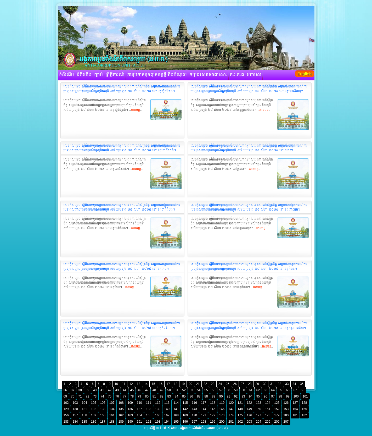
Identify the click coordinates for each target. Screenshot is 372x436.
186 (93, 421)
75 (109, 396)
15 (153, 384)
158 (84, 415)
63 (265, 390)
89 (213, 396)
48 (154, 390)
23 (212, 384)
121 (240, 403)
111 (148, 403)
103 (75, 403)
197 (194, 421)
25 (227, 384)
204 (258, 421)
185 (84, 421)
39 (87, 390)
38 (80, 390)
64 (273, 390)
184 (75, 421)
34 (294, 384)
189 (121, 421)
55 (206, 390)
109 (130, 403)
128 (304, 403)
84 (176, 396)
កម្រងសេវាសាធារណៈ (208, 75)
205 (267, 421)
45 (132, 390)
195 (176, 421)
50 (169, 390)
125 (276, 403)
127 (295, 403)
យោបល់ (254, 75)
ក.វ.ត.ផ (237, 75)
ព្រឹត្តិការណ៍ (115, 75)
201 (231, 421)
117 (203, 403)
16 (160, 384)
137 (139, 409)
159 (93, 415)
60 (243, 390)
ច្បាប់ (98, 75)
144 (203, 409)
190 (130, 421)
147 (231, 409)
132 (93, 409)
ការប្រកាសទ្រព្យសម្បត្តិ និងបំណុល (157, 75)
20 (190, 384)
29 (257, 384)
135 (121, 409)
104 (84, 403)
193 (157, 421)
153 (286, 409)
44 (124, 390)
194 (167, 421)
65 (280, 390)
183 (66, 421)
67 (295, 390)
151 (267, 409)
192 (148, 421)
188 (112, 421)
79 (139, 396)
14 (146, 384)
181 (295, 415)
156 (66, 415)
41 (102, 390)
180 (286, 415)
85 (183, 396)
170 (194, 415)
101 (305, 396)
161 (112, 415)
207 (286, 421)
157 (75, 415)
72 (87, 396)
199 (212, 421)
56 (213, 390)
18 (175, 384)
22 (205, 384)
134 (112, 409)
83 (169, 396)
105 (93, 403)
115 (185, 403)
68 (302, 390)
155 (304, 409)
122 (249, 403)
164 (139, 415)
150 (258, 409)
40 (95, 390)
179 (276, 415)
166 (157, 415)
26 (234, 384)
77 (124, 396)
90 (221, 396)
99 (287, 396)
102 (66, 403)
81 (154, 396)
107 (112, 403)
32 (279, 384)
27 (242, 384)
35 (301, 384)
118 (212, 403)
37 (72, 390)
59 (236, 390)
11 (123, 384)
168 (176, 415)
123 (258, 403)
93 (243, 396)
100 (296, 396)
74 (102, 396)
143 (194, 409)
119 (221, 403)
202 (240, 421)
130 (75, 409)
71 (80, 396)
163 (130, 415)
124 (267, 403)
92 (236, 396)
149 (249, 409)
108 (121, 403)
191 (139, 421)
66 (287, 390)
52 (183, 390)
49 (161, 390)
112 (157, 403)
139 (157, 409)
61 (250, 390)
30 (264, 384)
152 (276, 409)
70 (72, 396)
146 (221, 409)
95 (258, 396)
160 (102, 415)
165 (148, 415)
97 (273, 396)
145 (212, 409)
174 (231, 415)
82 (161, 396)
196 (185, 421)
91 (228, 396)
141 (176, 409)
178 (267, 415)
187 (102, 421)
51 (176, 390)
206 (276, 421)
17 (168, 384)
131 (84, 409)
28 (249, 384)
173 (221, 415)
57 (221, 390)
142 (185, 409)
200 (221, 421)
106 (102, 403)
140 (167, 409)
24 (220, 384)
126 (286, 403)
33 (287, 384)
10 (116, 384)
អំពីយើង (84, 75)
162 (121, 415)
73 (95, 396)
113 (167, 403)
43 (117, 390)
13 (138, 384)
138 (148, 409)
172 (212, 415)
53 (191, 390)
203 (249, 421)
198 (203, 421)
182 (304, 415)
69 (65, 396)
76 (117, 396)
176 (249, 415)
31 (272, 384)
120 (231, 403)
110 (139, 403)
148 (240, 409)
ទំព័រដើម (66, 75)
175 (240, 415)
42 (109, 390)
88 (206, 396)
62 (258, 390)
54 (198, 390)
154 (295, 409)
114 (176, 403)
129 (66, 409)
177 (258, 415)
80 (146, 396)
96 (265, 396)
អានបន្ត (135, 110)
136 (130, 409)
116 (194, 403)
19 (183, 384)
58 (228, 390)
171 (203, 415)
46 (139, 390)
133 (102, 409)
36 (65, 390)
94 (250, 396)
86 (191, 396)
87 (198, 396)
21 (198, 384)
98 (280, 396)
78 (132, 396)
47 (146, 390)
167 (167, 415)
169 (185, 415)
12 (131, 384)
